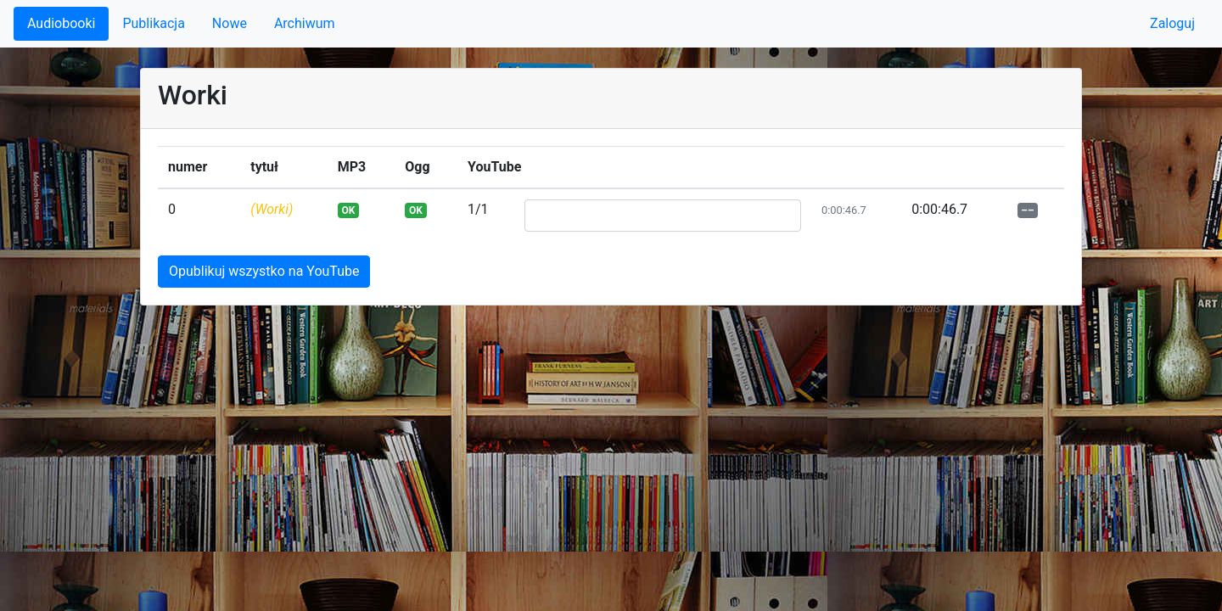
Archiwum (304, 23)
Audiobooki (61, 23)
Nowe (229, 23)
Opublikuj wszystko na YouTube (264, 271)
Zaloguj (1172, 23)
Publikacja (153, 23)
